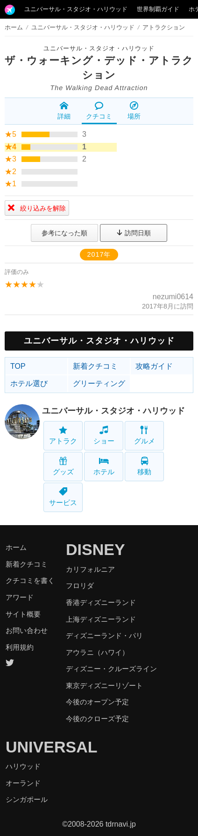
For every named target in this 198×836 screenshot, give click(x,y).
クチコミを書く (30, 580)
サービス (63, 496)
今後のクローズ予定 (97, 719)
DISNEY (95, 549)
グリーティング (99, 383)
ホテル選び (29, 383)
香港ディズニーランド (101, 602)
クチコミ (99, 110)
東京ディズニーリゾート (104, 685)
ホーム (14, 27)
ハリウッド (23, 766)
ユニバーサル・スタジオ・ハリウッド (75, 9)
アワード (20, 597)
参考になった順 (64, 233)
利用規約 (20, 647)
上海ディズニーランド (101, 619)
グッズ (63, 466)
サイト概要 (23, 614)
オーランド (23, 783)
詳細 (64, 110)
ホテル (103, 466)
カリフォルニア (90, 569)
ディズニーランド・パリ (104, 635)
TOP (18, 366)
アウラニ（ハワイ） (97, 652)
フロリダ (80, 586)
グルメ (144, 435)
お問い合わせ (27, 630)
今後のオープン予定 (97, 702)
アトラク (63, 435)
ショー (103, 435)
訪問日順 (133, 233)
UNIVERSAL (51, 747)
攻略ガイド (154, 366)
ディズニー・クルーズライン (111, 669)
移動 (144, 466)
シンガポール (27, 799)
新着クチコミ (95, 366)
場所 (134, 110)
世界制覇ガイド (158, 9)
